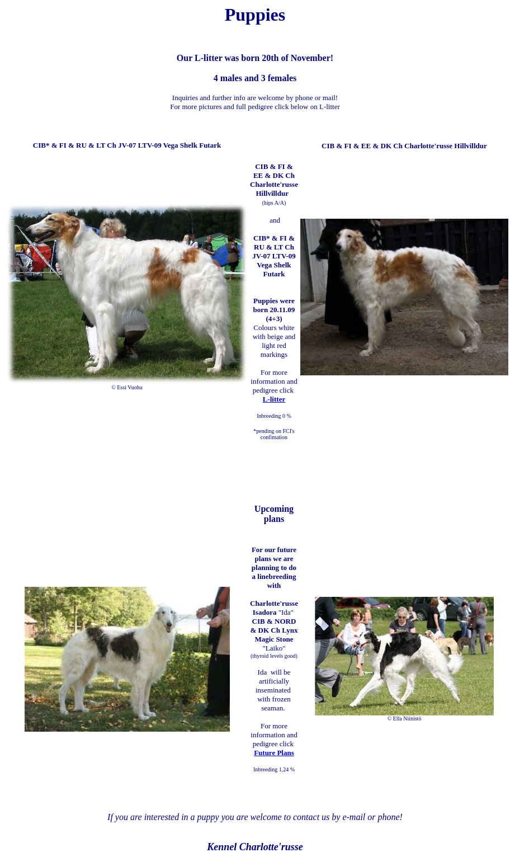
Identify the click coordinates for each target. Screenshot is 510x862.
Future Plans (274, 752)
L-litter (274, 399)
